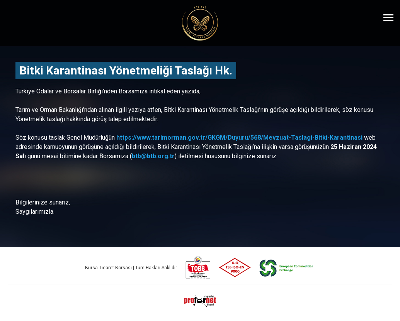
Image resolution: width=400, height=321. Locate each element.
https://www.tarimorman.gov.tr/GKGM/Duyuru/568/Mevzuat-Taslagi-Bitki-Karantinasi (239, 137)
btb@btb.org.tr (153, 156)
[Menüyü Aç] (388, 17)
